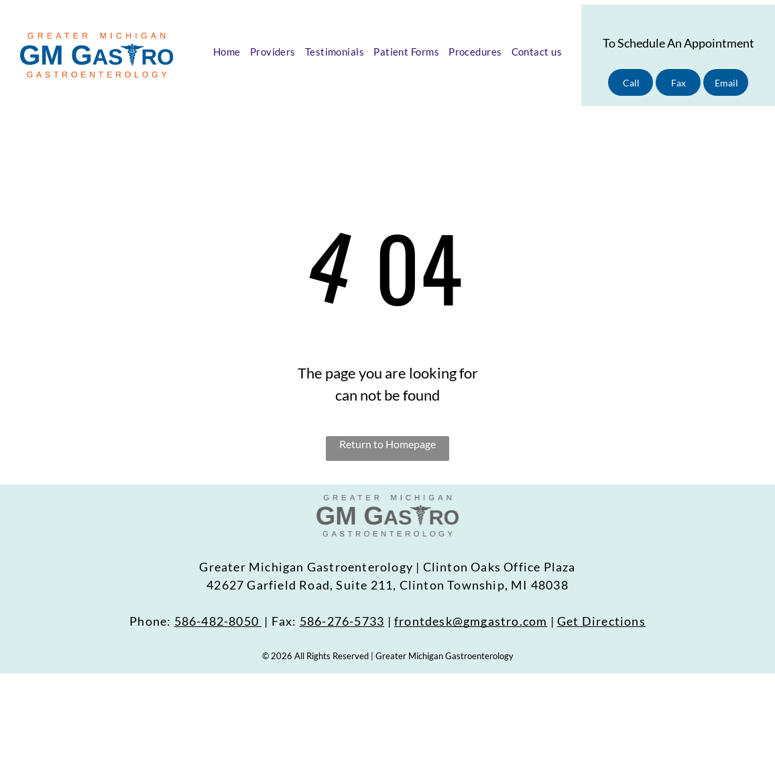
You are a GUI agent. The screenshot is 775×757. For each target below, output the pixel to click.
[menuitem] (226, 51)
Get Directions (601, 621)
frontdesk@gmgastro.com (470, 621)
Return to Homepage (387, 443)
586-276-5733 (342, 621)
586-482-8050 (216, 621)
